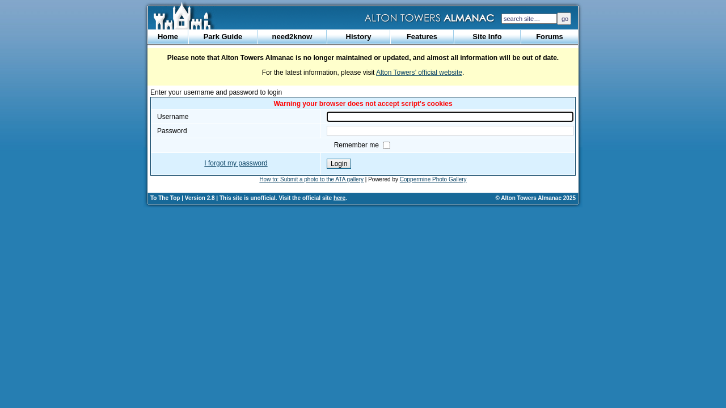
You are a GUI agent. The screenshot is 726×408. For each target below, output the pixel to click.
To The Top (165, 198)
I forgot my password (235, 163)
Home (168, 36)
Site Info (486, 36)
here (339, 198)
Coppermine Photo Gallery (433, 179)
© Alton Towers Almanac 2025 (536, 198)
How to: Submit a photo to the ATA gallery (311, 179)
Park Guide (223, 36)
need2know (292, 36)
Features (422, 36)
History (359, 36)
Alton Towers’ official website (419, 72)
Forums (549, 36)
